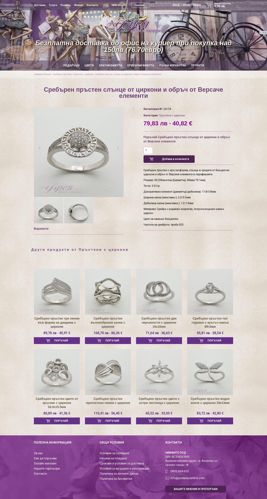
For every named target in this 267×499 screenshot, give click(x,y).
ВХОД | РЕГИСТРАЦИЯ (187, 5)
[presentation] (39, 148)
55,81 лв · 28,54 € (210, 333)
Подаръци (71, 65)
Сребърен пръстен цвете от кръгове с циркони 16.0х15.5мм (57, 403)
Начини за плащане (113, 458)
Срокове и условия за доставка (122, 463)
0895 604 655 (119, 5)
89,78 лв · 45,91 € (56, 333)
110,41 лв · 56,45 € (108, 413)
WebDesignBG (107, 496)
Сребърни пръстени (62, 74)
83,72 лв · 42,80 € (210, 413)
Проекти (197, 65)
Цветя (89, 65)
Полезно (65, 5)
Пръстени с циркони (83, 74)
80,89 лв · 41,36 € (56, 413)
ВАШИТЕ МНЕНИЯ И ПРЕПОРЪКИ (195, 489)
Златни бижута (110, 65)
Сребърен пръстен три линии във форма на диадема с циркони (57, 322)
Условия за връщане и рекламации (124, 468)
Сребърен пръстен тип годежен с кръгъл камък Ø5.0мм (210, 322)
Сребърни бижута (140, 65)
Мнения (78, 5)
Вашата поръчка (223, 5)
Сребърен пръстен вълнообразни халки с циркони (108, 322)
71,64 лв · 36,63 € (159, 333)
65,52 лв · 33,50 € (159, 413)
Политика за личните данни (119, 473)
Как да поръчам (45, 458)
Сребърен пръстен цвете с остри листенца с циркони (159, 401)
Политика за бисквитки (116, 478)
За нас (38, 453)
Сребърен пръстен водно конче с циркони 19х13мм (210, 401)
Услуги (53, 5)
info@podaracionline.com (187, 478)
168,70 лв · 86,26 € (108, 333)
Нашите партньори (47, 468)
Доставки (39, 5)
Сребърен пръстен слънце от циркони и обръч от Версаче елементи (128, 74)
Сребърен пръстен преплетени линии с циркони (108, 401)
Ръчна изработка (172, 65)
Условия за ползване (114, 453)
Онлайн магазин (45, 463)
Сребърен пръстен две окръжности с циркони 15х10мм (159, 322)
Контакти (92, 5)
